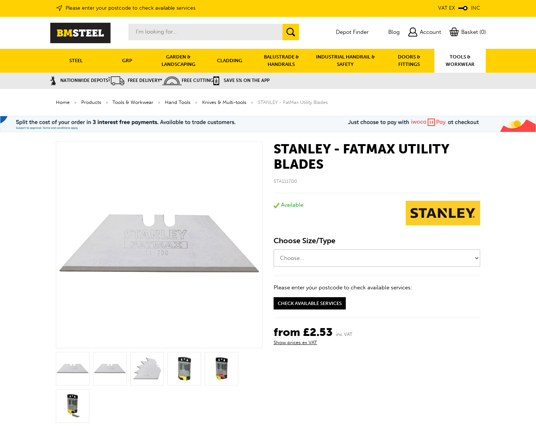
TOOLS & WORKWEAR (460, 60)
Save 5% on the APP (241, 80)
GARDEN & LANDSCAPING (178, 60)
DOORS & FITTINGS (409, 60)
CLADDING (229, 60)
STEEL (76, 60)
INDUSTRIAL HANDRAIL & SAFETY (345, 60)
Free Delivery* (135, 80)
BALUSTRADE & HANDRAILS (281, 60)
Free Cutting (187, 80)
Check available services (310, 303)
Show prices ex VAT (295, 342)
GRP (127, 60)
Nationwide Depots (79, 80)
